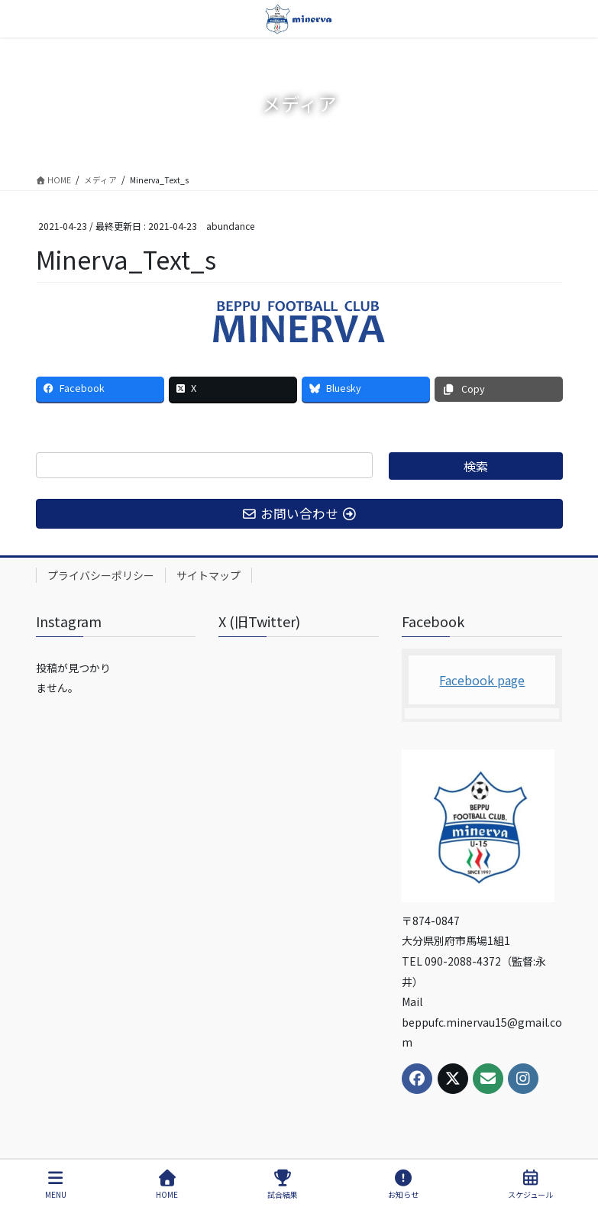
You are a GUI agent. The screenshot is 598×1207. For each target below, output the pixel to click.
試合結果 (282, 1184)
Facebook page (482, 680)
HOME (167, 1184)
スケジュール (530, 1184)
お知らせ (403, 1184)
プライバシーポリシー (100, 575)
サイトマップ (208, 575)
